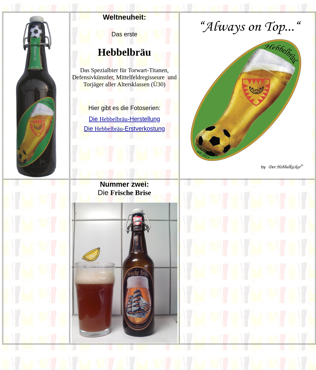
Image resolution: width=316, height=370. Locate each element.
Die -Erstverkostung (124, 128)
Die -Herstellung (124, 119)
